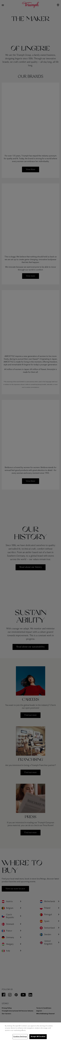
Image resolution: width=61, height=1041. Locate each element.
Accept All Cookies (38, 1036)
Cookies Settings (20, 1036)
